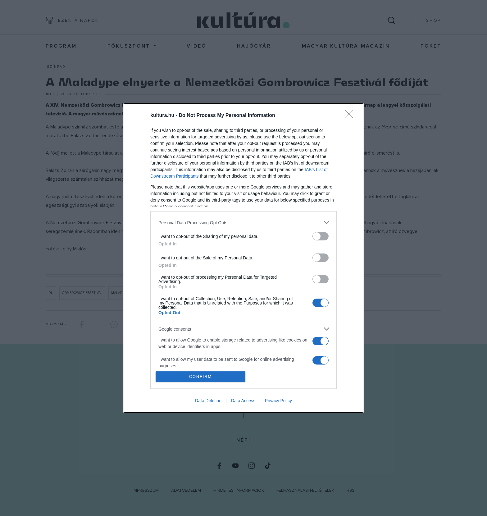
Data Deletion (208, 400)
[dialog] (243, 258)
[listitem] (243, 222)
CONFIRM (200, 376)
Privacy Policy (278, 400)
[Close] (351, 116)
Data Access (243, 400)
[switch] (320, 236)
